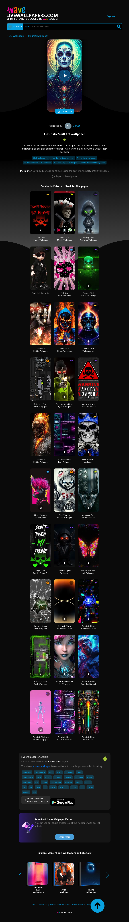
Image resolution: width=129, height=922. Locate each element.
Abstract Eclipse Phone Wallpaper (64, 627)
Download (64, 111)
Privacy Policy (78, 904)
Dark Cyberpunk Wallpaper (64, 571)
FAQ (89, 904)
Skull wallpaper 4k (40, 158)
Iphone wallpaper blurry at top (93, 162)
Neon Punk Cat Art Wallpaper (40, 516)
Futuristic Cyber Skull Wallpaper (40, 405)
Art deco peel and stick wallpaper (37, 162)
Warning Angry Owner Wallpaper (88, 405)
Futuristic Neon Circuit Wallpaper (64, 738)
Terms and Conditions (60, 904)
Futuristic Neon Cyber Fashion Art (88, 682)
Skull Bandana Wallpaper (88, 460)
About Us (43, 904)
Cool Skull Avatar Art (41, 293)
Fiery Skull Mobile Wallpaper (40, 349)
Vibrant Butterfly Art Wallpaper (88, 571)
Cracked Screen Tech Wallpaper (40, 627)
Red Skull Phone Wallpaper (40, 238)
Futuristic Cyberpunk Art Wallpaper (64, 682)
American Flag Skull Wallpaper (88, 516)
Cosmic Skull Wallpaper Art (88, 349)
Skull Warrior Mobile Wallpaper (64, 516)
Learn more (64, 836)
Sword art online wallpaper (63, 158)
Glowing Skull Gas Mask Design (88, 294)
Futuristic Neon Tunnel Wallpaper (88, 627)
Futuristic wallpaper (38, 35)
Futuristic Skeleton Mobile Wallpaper (41, 738)
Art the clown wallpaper (86, 158)
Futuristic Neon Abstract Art (88, 738)
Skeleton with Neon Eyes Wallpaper (64, 405)
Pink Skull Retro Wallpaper (64, 294)
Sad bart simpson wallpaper (65, 162)
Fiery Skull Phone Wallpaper (64, 349)
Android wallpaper (41, 766)
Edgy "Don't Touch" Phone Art (40, 571)
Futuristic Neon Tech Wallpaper (64, 460)
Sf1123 (72, 125)
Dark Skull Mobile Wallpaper (64, 238)
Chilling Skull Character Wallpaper (88, 238)
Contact (33, 904)
